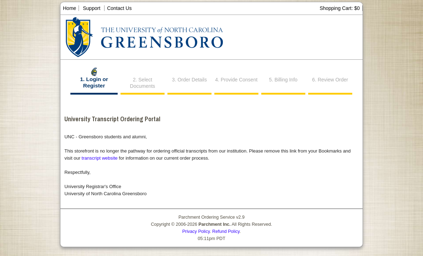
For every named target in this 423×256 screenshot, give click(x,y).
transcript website (100, 158)
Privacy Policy (196, 231)
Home (69, 8)
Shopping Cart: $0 (340, 8)
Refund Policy (226, 231)
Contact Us (119, 8)
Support (91, 8)
